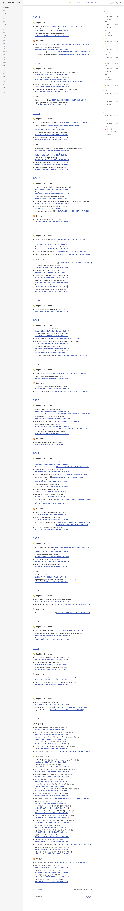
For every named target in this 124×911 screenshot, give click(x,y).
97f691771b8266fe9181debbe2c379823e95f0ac (74, 604)
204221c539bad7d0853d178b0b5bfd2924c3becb (52, 130)
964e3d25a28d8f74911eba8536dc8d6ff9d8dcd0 (51, 729)
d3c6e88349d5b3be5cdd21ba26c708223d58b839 (52, 635)
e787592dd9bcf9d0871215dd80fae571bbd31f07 (51, 552)
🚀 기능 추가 (108, 129)
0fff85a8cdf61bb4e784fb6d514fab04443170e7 (68, 477)
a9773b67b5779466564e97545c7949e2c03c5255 (75, 122)
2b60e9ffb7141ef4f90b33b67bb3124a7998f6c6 (51, 577)
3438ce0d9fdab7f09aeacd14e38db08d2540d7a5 (52, 822)
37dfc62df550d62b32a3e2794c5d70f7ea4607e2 (72, 251)
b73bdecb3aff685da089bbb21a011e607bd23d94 (51, 482)
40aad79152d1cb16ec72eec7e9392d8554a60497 (52, 767)
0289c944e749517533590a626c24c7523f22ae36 (52, 771)
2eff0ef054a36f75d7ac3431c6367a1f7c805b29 (73, 356)
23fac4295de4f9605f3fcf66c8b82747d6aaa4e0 (51, 669)
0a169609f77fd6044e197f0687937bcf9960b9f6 (51, 292)
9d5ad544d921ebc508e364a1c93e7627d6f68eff (51, 155)
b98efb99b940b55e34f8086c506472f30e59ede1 (52, 194)
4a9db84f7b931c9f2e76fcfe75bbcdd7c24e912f (72, 525)
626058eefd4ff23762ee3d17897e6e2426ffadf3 (51, 739)
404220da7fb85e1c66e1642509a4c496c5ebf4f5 (51, 268)
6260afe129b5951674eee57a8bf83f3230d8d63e (51, 389)
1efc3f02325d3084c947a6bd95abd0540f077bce (51, 491)
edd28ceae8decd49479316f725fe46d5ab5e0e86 (71, 798)
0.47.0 (105, 126)
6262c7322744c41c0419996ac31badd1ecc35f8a (72, 44)
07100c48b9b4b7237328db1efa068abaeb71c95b (52, 854)
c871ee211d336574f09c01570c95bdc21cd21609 (51, 704)
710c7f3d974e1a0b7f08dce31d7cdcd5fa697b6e (51, 282)
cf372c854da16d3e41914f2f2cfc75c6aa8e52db (51, 832)
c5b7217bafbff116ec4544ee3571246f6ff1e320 (73, 211)
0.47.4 (105, 98)
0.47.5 (105, 90)
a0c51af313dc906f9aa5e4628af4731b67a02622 (51, 496)
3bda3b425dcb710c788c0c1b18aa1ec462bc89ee (51, 331)
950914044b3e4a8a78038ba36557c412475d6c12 (52, 139)
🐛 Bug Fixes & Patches (111, 16)
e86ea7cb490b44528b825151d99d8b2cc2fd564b (73, 522)
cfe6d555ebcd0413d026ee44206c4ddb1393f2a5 (52, 426)
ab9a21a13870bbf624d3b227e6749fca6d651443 (71, 474)
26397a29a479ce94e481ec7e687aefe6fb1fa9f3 (51, 343)
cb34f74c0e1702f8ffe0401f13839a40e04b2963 (51, 464)
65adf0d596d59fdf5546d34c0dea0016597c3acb (51, 203)
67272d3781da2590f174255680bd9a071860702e (52, 557)
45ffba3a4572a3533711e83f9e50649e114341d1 (51, 582)
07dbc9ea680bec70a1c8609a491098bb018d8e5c (63, 125)
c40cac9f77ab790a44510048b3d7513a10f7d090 (51, 808)
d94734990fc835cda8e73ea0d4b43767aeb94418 (72, 547)
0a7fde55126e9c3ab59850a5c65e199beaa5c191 (51, 348)
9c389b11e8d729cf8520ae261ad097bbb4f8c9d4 (51, 411)
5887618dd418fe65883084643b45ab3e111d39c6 (68, 100)
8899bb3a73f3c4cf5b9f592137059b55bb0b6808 (52, 837)
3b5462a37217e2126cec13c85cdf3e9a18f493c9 (71, 391)
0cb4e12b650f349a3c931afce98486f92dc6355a (51, 841)
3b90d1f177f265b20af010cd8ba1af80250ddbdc (51, 221)
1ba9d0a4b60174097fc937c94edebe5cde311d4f (51, 791)
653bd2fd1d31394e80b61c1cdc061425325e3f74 (51, 504)
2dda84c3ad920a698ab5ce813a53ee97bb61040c (52, 519)
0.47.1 (105, 120)
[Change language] (105, 2)
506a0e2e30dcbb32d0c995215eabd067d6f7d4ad (52, 208)
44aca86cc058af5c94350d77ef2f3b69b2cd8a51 (51, 244)
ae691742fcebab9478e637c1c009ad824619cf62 (51, 199)
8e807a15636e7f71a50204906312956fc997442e (74, 844)
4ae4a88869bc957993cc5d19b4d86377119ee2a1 (51, 91)
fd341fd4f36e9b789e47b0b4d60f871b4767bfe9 (51, 827)
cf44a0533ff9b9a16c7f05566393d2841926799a (51, 872)
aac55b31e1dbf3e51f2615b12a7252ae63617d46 (51, 336)
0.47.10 (105, 55)
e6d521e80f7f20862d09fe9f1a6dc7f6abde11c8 (51, 287)
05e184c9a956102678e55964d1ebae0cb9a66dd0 (52, 877)
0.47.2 (105, 112)
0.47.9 (105, 60)
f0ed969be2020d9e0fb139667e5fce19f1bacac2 (51, 189)
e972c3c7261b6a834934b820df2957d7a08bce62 (52, 640)
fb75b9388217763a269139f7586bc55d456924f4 (51, 685)
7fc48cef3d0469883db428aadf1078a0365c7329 (51, 817)
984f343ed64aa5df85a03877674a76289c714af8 (51, 74)
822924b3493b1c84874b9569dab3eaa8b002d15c (63, 338)
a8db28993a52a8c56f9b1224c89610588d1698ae (68, 82)
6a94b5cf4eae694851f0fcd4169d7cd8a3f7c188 (51, 680)
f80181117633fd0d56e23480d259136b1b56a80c (51, 353)
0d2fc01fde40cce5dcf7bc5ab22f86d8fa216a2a (51, 659)
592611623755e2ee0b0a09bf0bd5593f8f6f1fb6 (68, 239)
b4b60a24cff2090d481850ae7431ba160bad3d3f (51, 566)
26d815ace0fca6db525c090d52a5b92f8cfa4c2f (74, 254)
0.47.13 (105, 30)
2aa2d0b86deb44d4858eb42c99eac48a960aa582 (73, 613)
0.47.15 (105, 13)
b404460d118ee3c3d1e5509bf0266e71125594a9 (52, 776)
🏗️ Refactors (108, 19)
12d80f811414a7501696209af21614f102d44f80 (74, 414)
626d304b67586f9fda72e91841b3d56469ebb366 (52, 160)
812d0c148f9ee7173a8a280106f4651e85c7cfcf (65, 26)
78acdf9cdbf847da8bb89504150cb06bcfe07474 (73, 54)
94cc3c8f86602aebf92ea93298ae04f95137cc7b (74, 52)
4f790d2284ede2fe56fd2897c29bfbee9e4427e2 (51, 561)
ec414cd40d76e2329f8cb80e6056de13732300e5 (52, 419)
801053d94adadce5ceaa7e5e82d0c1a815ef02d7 (51, 169)
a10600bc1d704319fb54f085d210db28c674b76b (51, 311)
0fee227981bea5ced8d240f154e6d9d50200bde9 (52, 734)
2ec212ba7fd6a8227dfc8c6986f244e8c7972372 (51, 49)
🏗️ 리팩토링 (108, 134)
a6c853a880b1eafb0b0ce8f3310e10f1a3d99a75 (75, 263)
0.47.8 (105, 66)
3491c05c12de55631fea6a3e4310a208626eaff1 (51, 79)
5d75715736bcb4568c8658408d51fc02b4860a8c (74, 499)
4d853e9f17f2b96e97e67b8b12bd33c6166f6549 (69, 373)
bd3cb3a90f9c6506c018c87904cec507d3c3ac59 (52, 601)
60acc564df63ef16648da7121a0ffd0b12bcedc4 (71, 707)
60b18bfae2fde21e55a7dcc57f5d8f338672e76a (51, 529)
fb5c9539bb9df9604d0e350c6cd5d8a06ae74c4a (52, 471)
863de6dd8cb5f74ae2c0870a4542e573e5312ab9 (52, 795)
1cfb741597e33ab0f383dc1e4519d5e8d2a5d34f (51, 786)
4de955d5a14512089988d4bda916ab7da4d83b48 (67, 630)
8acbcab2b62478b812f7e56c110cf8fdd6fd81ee (51, 249)
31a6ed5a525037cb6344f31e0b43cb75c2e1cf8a (51, 487)
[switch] (112, 3)
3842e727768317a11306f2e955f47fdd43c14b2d (51, 378)
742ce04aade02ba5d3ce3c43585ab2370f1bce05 (52, 86)
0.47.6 (105, 82)
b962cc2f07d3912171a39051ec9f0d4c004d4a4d (51, 150)
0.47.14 (105, 22)
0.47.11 (105, 46)
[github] (117, 2)
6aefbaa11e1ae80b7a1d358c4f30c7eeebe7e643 (51, 762)
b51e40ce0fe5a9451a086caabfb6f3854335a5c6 (68, 421)
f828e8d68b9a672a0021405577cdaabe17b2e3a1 (51, 882)
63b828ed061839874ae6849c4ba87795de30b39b (52, 277)
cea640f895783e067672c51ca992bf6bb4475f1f (51, 867)
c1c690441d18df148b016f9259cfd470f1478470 (51, 272)
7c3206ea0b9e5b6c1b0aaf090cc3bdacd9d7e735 (52, 36)
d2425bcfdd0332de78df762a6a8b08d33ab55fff (51, 781)
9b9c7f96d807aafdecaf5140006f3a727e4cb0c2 (51, 31)
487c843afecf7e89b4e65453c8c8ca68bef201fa (51, 444)
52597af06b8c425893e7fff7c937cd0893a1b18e (51, 514)
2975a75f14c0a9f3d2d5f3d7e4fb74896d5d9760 (72, 467)
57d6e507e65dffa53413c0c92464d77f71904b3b (51, 744)
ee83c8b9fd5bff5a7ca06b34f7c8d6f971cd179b (51, 105)
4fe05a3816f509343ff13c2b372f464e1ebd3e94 (51, 803)
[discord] (120, 2)
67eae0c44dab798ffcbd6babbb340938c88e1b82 (52, 849)
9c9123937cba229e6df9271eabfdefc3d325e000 (66, 710)
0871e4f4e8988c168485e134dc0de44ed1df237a (72, 751)
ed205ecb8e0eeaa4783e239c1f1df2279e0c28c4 (51, 664)
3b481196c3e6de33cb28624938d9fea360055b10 (52, 748)
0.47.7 (105, 74)
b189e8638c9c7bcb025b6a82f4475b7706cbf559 (52, 434)
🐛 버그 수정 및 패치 (110, 131)
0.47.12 (105, 38)
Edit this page (38, 889)
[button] (12, 7)
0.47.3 (105, 107)
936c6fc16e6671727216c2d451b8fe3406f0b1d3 (51, 135)
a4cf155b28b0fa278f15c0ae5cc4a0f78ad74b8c (72, 429)
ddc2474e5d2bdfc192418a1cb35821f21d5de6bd (70, 862)
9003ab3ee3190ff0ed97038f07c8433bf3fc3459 (51, 813)
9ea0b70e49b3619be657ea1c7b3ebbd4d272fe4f (51, 164)
